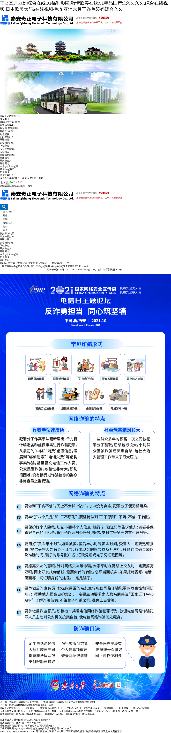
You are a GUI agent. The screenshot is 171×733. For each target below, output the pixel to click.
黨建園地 (4, 157)
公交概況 (4, 119)
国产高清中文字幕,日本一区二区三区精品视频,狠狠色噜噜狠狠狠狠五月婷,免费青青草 (79, 731)
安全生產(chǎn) (7, 149)
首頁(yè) (7, 212)
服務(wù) (7, 223)
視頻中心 (4, 260)
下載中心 (4, 145)
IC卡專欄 (4, 172)
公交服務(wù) (6, 136)
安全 (5, 226)
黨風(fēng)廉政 (7, 169)
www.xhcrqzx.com (8, 731)
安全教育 (4, 152)
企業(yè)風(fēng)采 (9, 166)
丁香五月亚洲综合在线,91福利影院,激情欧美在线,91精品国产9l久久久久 (36, 728)
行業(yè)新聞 (6, 130)
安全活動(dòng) (7, 155)
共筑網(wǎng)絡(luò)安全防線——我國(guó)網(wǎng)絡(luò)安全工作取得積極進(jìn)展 (52, 702)
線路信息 (4, 139)
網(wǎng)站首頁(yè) (10, 116)
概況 (5, 215)
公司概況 (29, 708)
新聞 (5, 219)
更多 (5, 230)
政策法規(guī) (7, 125)
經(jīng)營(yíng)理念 (10, 122)
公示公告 (4, 133)
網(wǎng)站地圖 (141, 708)
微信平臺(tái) (6, 175)
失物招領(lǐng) (7, 142)
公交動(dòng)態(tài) (9, 128)
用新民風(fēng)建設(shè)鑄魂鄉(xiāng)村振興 (31, 705)
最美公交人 (5, 160)
